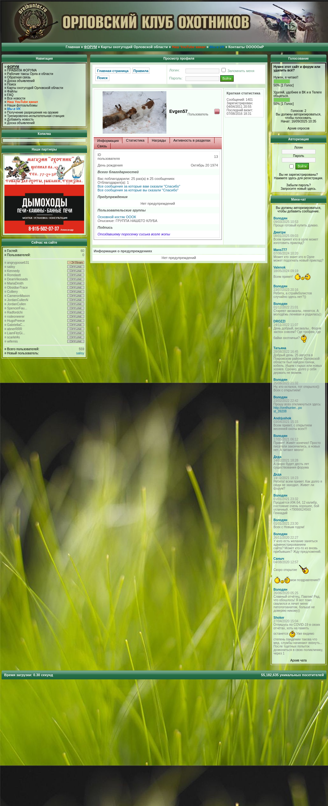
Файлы (12, 91)
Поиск (11, 84)
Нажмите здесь (285, 178)
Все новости (16, 98)
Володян (280, 218)
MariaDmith (15, 283)
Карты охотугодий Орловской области (35, 88)
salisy (11, 267)
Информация (108, 141)
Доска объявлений (20, 81)
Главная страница (113, 71)
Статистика (135, 140)
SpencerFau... (17, 308)
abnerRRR (14, 329)
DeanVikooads (17, 279)
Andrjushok (282, 418)
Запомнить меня (236, 71)
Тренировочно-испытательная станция (35, 116)
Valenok (279, 267)
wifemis (12, 341)
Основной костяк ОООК (117, 217)
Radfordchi (14, 312)
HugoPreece (16, 320)
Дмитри (279, 232)
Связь (102, 146)
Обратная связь (19, 77)
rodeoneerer (15, 316)
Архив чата (298, 660)
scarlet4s (13, 337)
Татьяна (279, 348)
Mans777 (280, 250)
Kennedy (13, 271)
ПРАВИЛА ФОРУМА (22, 70)
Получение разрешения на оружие (32, 112)
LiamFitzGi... (16, 333)
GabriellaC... (16, 325)
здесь (311, 188)
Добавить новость (20, 119)
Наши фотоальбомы (22, 105)
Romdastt (14, 275)
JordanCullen (16, 304)
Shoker (278, 617)
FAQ (10, 95)
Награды (159, 140)
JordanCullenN (17, 300)
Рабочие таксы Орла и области (30, 74)
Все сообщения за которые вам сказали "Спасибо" (139, 186)
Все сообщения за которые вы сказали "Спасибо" (138, 190)
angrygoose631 (18, 262)
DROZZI (279, 321)
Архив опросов (299, 128)
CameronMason (18, 296)
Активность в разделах (192, 140)
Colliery (12, 291)
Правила (140, 71)
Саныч (278, 558)
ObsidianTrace (17, 287)
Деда (277, 457)
